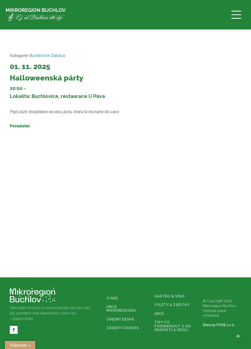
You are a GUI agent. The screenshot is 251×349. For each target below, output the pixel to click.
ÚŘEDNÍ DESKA (120, 319)
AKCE (159, 314)
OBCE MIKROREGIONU (121, 308)
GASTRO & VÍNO (169, 296)
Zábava (58, 55)
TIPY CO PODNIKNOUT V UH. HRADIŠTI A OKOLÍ (173, 326)
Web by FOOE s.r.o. (219, 325)
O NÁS (112, 298)
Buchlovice (39, 55)
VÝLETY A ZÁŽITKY (171, 305)
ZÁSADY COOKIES (122, 328)
